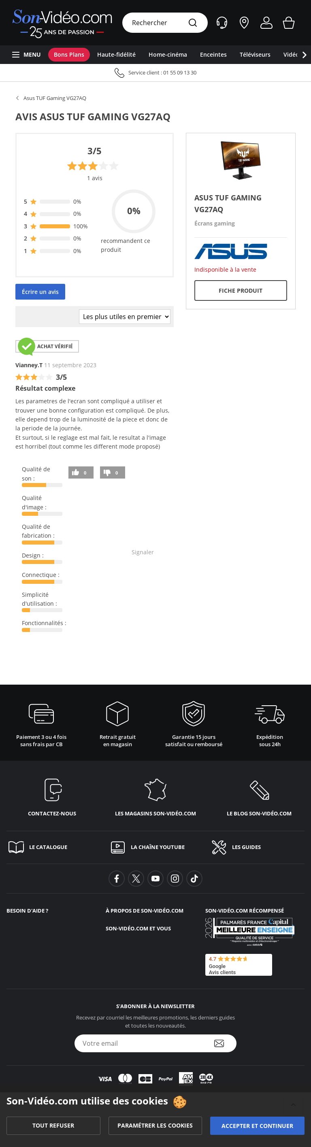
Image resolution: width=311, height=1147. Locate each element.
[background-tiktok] (194, 878)
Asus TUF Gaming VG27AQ (54, 98)
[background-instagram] (175, 878)
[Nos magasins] (244, 23)
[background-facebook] (117, 878)
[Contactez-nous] (51, 796)
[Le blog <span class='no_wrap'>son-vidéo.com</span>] (259, 796)
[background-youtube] (155, 878)
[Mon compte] (266, 23)
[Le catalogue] (54, 847)
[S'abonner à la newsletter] (224, 1043)
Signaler (143, 552)
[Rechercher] (193, 23)
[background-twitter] (136, 878)
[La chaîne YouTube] (155, 847)
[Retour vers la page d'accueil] (62, 22)
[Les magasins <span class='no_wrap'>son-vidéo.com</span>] (155, 796)
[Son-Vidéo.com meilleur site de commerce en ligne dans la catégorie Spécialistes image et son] (249, 932)
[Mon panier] (289, 23)
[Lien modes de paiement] (155, 1079)
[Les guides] (257, 847)
